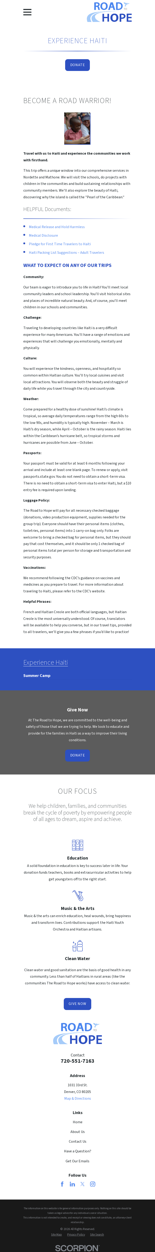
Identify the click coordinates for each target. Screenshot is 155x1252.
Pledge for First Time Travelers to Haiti (60, 244)
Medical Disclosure (43, 235)
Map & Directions (77, 1098)
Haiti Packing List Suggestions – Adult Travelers (66, 252)
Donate (77, 64)
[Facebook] (62, 1184)
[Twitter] (82, 1184)
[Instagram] (92, 1184)
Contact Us (77, 1141)
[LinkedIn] (72, 1184)
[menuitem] (36, 674)
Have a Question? (77, 1151)
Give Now (77, 1003)
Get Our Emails (77, 1161)
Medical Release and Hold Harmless (57, 227)
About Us (77, 1131)
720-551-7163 (77, 1061)
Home (77, 1122)
